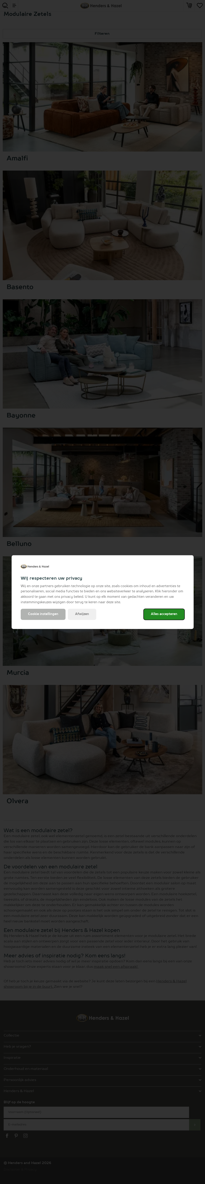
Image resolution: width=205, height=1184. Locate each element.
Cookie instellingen (43, 614)
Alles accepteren (164, 614)
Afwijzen (82, 614)
